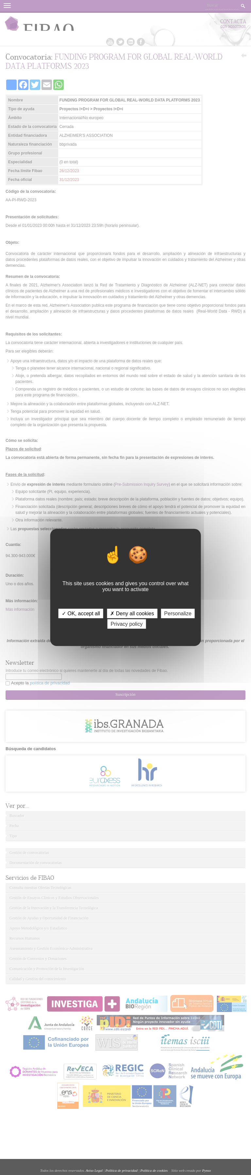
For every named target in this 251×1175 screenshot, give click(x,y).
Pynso (206, 1170)
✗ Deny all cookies (132, 613)
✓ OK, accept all (81, 613)
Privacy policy (127, 624)
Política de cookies (154, 1170)
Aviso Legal (94, 1170)
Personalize (178, 613)
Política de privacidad (122, 1170)
